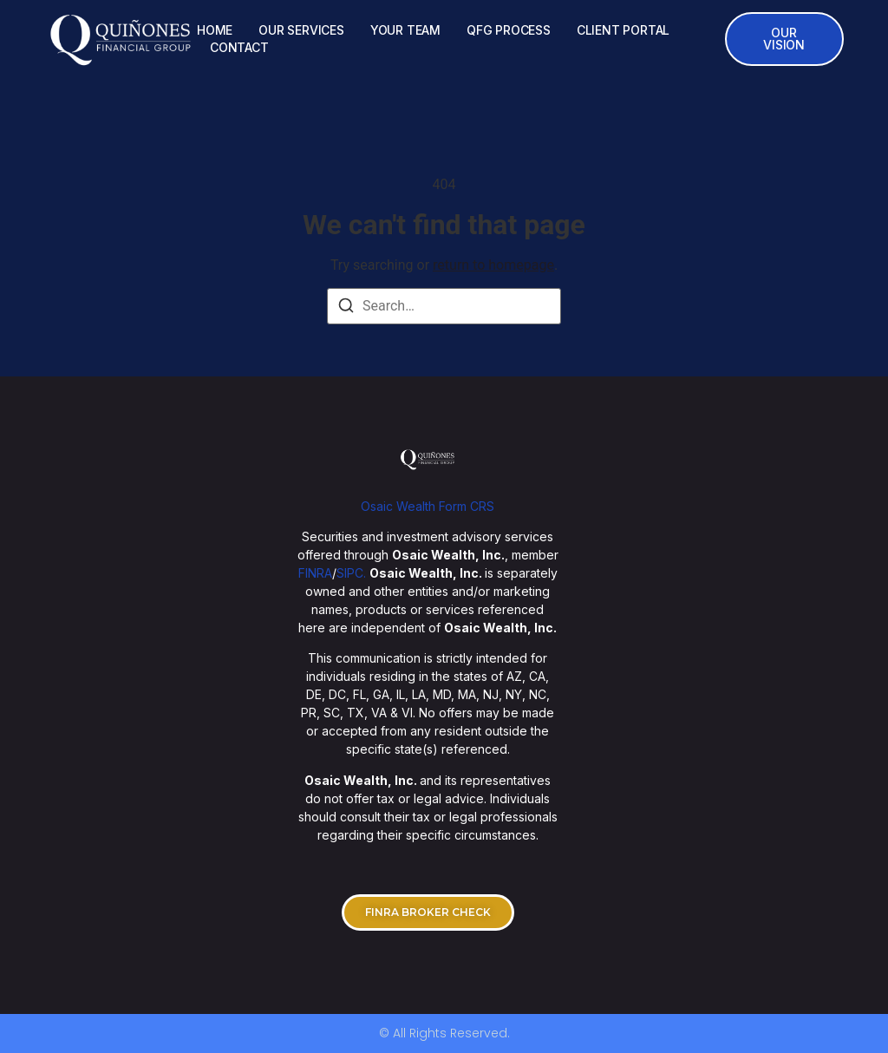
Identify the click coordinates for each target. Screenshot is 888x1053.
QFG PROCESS (509, 30)
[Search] (346, 308)
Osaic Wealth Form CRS (427, 506)
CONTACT (239, 47)
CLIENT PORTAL (623, 30)
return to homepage (493, 265)
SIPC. (351, 573)
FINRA (315, 573)
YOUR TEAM (405, 30)
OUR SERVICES (301, 30)
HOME (214, 30)
